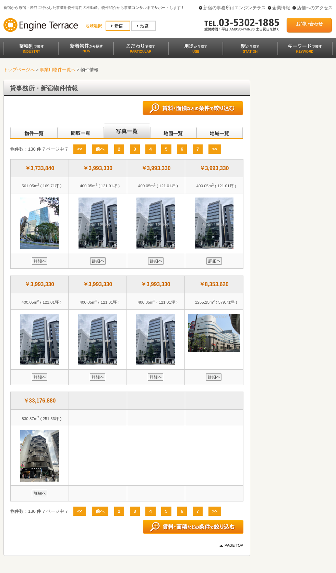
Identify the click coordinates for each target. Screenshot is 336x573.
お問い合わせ (309, 23)
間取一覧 (81, 131)
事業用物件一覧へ (57, 69)
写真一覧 (127, 131)
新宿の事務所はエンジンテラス (234, 7)
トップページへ (19, 69)
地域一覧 (219, 131)
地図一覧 (173, 131)
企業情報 (281, 7)
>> (214, 149)
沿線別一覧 (33, 131)
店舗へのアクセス (315, 7)
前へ (100, 149)
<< (79, 149)
